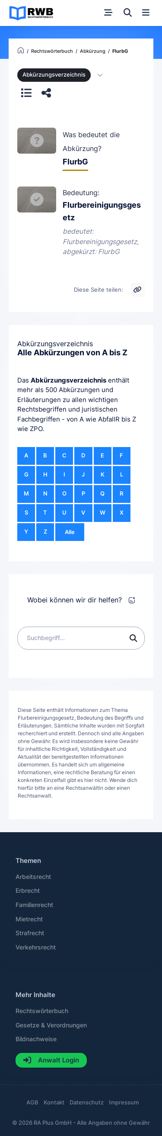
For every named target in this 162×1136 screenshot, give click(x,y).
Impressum (124, 1102)
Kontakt (54, 1102)
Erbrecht (28, 890)
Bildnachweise (36, 1039)
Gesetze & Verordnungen (51, 1025)
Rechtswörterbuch (42, 1010)
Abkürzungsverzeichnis (68, 380)
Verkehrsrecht (36, 947)
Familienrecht (34, 904)
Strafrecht (30, 933)
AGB (32, 1102)
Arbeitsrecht (33, 876)
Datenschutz (87, 1102)
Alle (70, 532)
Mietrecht (29, 919)
